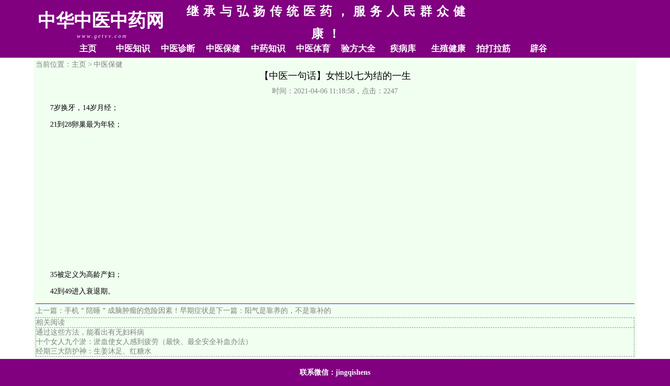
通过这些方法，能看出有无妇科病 (90, 332)
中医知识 (133, 48)
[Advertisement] (335, 200)
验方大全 (358, 48)
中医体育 (313, 48)
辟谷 (538, 48)
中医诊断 (178, 48)
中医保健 (223, 48)
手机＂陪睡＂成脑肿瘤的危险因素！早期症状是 (140, 310)
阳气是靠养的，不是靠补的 (288, 310)
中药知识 (268, 48)
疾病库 (403, 48)
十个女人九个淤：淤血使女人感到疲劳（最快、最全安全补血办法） (144, 341)
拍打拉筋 (493, 48)
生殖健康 (448, 48)
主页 (87, 48)
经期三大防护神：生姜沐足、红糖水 (93, 351)
